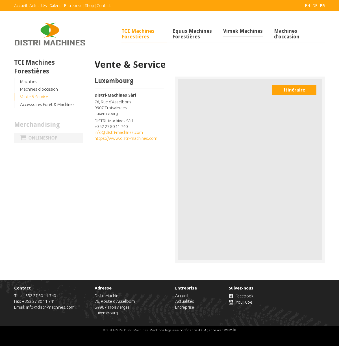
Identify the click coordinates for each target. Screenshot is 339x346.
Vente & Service (34, 96)
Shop (89, 5)
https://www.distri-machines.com (126, 138)
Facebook (244, 295)
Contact (104, 5)
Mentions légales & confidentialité (176, 330)
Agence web (213, 330)
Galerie (55, 5)
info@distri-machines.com (119, 132)
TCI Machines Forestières (138, 34)
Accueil (20, 5)
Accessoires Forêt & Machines (47, 104)
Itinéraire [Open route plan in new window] (294, 90)
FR (322, 5)
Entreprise (73, 5)
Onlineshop (48, 138)
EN (307, 5)
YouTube (244, 302)
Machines (28, 81)
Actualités (38, 5)
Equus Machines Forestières (192, 34)
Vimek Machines (243, 31)
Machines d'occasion (286, 34)
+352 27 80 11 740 (39, 295)
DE (315, 5)
